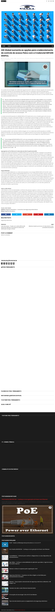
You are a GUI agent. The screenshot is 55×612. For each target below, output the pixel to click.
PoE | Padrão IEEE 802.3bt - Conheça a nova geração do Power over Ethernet (25, 499)
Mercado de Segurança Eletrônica (37, 58)
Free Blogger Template (20, 610)
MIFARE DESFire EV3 (49, 58)
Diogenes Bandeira (9, 211)
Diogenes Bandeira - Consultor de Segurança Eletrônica (21, 210)
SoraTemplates (10, 610)
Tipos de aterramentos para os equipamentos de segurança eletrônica (28, 601)
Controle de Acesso (20, 58)
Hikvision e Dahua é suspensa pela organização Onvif (23, 569)
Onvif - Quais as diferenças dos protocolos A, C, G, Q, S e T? (25, 543)
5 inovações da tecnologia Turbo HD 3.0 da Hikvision (23, 595)
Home (3, 46)
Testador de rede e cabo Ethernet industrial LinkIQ (22, 588)
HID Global (27, 58)
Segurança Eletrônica (6, 60)
